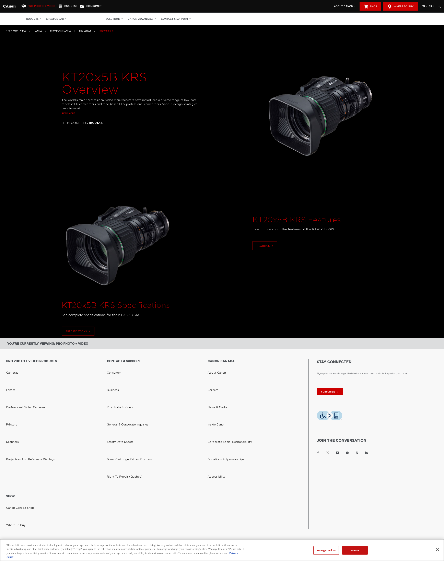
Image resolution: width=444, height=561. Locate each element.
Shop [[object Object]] (370, 6)
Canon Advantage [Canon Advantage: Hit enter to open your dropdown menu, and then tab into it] (149, 18)
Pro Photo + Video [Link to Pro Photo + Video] (16, 31)
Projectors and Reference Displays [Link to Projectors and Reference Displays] (24, 395)
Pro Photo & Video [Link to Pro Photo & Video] (116, 378)
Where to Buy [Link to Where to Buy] (13, 441)
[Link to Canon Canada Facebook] (318, 453)
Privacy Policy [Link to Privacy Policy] (68, 480)
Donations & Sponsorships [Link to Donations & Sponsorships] (221, 395)
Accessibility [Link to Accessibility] (214, 401)
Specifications (78, 340)
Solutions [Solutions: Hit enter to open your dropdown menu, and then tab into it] (121, 18)
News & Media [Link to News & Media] (215, 378)
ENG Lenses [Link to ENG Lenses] (85, 31)
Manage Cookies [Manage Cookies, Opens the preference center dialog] (326, 550)
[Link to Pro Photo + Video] (9, 6)
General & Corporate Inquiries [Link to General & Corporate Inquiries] (122, 384)
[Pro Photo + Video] (41, 6)
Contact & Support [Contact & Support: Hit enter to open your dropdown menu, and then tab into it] (182, 18)
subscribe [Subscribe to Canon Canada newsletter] (330, 392)
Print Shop (78, 18)
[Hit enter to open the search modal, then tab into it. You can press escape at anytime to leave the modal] (438, 6)
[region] (222, 550)
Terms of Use (89, 480)
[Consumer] (97, 6)
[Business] (72, 6)
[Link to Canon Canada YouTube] (337, 453)
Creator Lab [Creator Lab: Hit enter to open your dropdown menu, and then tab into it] (55, 18)
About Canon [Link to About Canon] (214, 367)
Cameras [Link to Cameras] (10, 367)
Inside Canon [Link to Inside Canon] (214, 384)
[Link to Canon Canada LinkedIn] (366, 453)
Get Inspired (100, 18)
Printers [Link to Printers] (10, 384)
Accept (355, 550)
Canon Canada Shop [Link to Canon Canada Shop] (16, 435)
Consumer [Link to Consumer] (112, 367)
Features (265, 254)
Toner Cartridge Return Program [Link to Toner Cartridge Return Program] (124, 395)
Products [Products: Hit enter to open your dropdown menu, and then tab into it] (31, 18)
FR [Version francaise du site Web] (430, 6)
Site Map (108, 480)
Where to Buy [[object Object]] (400, 6)
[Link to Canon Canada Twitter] (327, 453)
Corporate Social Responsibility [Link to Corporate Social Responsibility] (224, 390)
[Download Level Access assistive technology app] (329, 416)
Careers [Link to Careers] (211, 373)
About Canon (343, 6)
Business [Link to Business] (111, 373)
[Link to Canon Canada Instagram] (347, 453)
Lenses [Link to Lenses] (38, 31)
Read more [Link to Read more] (68, 113)
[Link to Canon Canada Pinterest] (357, 453)
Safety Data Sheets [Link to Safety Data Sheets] (117, 390)
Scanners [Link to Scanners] (10, 390)
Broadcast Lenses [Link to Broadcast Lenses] (60, 31)
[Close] (437, 549)
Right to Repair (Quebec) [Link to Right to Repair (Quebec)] (120, 401)
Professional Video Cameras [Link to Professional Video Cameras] (21, 378)
